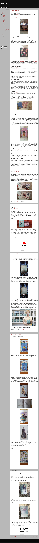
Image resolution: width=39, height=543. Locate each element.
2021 (2, 12)
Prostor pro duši (22, 329)
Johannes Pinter (22, 159)
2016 (2, 36)
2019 (2, 14)
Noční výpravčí (35, 61)
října (3, 17)
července (4, 20)
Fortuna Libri (27, 16)
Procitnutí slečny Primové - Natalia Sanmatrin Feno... (6, 31)
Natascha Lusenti (16, 116)
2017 (2, 35)
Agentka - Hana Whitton (14, 205)
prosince (4, 15)
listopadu (4, 16)
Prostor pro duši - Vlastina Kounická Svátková (17, 253)
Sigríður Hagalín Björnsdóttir (19, 149)
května (3, 22)
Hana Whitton (16, 208)
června (3, 21)
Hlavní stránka (3, 7)
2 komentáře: (18, 201)
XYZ (14, 229)
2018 (2, 34)
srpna (3, 19)
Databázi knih (17, 14)
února (3, 25)
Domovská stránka (24, 536)
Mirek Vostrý (16, 67)
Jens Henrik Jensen (17, 171)
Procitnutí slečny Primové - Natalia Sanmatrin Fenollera (19, 471)
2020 (2, 13)
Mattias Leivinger (16, 159)
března (3, 24)
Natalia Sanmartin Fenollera (18, 475)
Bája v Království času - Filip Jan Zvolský (17, 334)
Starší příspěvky (35, 536)
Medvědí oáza (4, 3)
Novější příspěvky (13, 536)
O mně (7, 7)
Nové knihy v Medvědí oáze (15, 10)
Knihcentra (18, 16)
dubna (3, 23)
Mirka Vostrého (22, 61)
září (3, 18)
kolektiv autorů (16, 38)
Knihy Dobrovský (15, 17)
